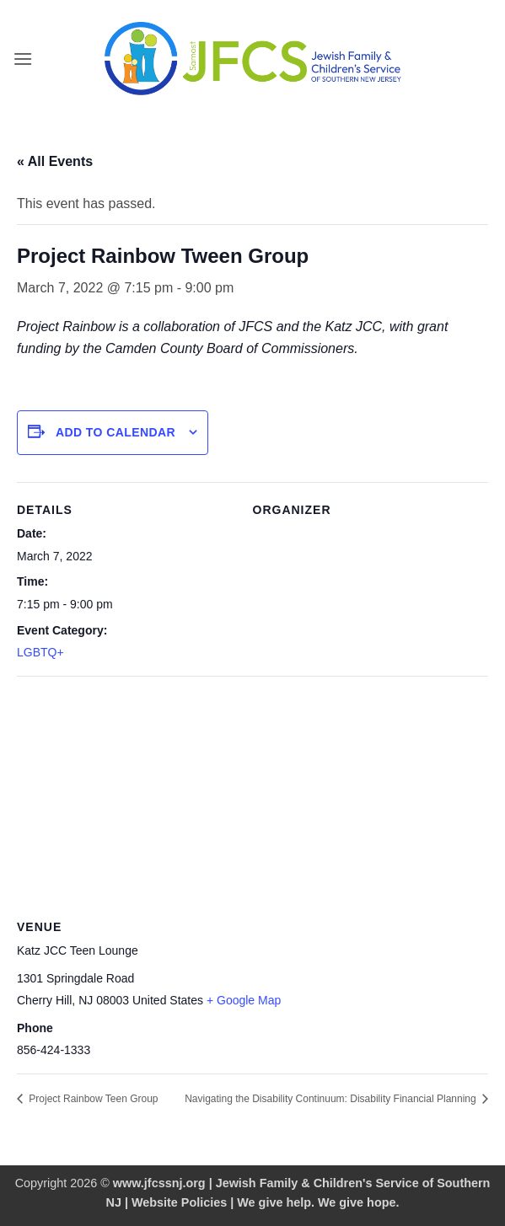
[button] (23, 58)
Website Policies (179, 1202)
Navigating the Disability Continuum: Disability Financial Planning (332, 1099)
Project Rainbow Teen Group (92, 1099)
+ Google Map (244, 1000)
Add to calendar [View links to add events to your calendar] (115, 432)
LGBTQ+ (40, 652)
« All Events (55, 161)
